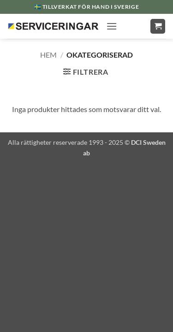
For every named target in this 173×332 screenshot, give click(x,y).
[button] (111, 26)
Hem (48, 54)
